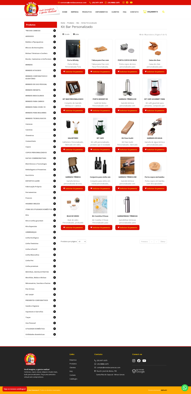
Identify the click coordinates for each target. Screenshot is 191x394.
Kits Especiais (41, 226)
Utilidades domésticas (41, 334)
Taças (41, 317)
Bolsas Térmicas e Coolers (41, 53)
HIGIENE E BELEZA (41, 203)
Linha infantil (41, 249)
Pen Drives (41, 289)
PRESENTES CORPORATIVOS (41, 300)
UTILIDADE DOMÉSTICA (41, 328)
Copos (41, 147)
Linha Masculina (41, 255)
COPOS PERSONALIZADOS (41, 152)
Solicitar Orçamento (73, 71)
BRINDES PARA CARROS (41, 101)
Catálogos (73, 379)
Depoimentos (102, 12)
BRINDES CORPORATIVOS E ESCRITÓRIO (41, 77)
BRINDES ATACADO (41, 70)
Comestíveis (41, 141)
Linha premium (41, 266)
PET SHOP (41, 294)
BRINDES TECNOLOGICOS (41, 118)
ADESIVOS (41, 36)
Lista (76, 34)
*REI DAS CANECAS (41, 30)
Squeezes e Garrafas (41, 311)
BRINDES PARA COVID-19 (41, 107)
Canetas (41, 129)
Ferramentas (41, 192)
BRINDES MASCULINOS (41, 95)
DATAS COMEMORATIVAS (41, 158)
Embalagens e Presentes (41, 169)
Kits (41, 215)
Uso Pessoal (41, 323)
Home (64, 12)
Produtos (87, 12)
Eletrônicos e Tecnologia (41, 164)
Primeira (144, 241)
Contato (134, 12)
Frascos (41, 198)
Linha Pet (41, 260)
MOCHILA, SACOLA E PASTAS (41, 272)
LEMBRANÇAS (41, 232)
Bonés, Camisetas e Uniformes (41, 59)
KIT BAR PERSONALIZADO (73, 99)
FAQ (124, 12)
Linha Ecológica (41, 237)
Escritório (41, 175)
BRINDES (41, 64)
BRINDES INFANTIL (41, 90)
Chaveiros (41, 135)
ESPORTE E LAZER (41, 181)
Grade (65, 34)
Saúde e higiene (41, 306)
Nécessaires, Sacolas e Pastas (41, 283)
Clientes (115, 12)
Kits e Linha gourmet (41, 220)
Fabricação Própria (41, 186)
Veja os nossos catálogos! (15, 389)
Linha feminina (41, 243)
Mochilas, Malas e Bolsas (41, 277)
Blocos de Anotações (41, 47)
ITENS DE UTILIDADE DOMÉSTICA (41, 209)
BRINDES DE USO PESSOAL (41, 84)
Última (162, 241)
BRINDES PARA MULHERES (41, 112)
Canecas (41, 124)
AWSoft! (164, 390)
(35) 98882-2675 (113, 2)
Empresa (74, 12)
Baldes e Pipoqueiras (41, 42)
